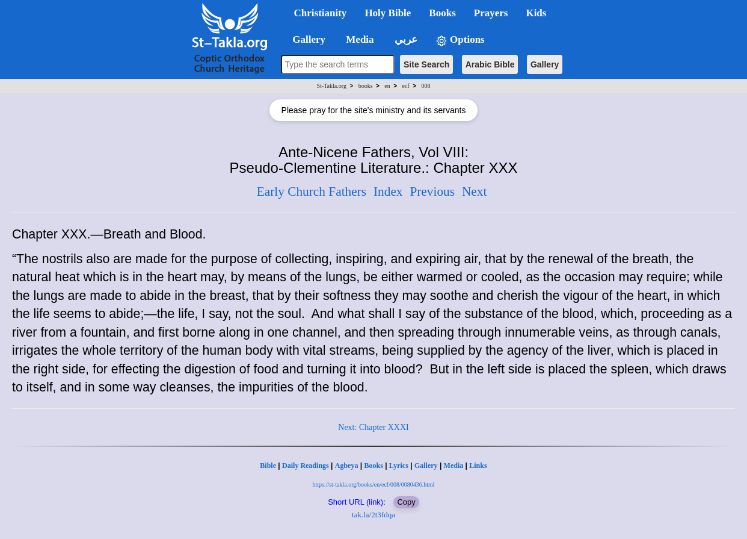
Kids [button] (536, 13)
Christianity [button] (320, 13)
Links (478, 465)
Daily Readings (305, 465)
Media (454, 465)
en (387, 86)
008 (425, 86)
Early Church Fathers (311, 191)
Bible (268, 465)
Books (373, 465)
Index (388, 191)
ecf (406, 86)
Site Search (426, 64)
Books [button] (442, 13)
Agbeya (346, 465)
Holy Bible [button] (387, 13)
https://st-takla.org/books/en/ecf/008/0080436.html (373, 484)
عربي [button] (404, 39)
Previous (432, 191)
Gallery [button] (305, 39)
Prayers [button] (491, 13)
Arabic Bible (490, 64)
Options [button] (460, 40)
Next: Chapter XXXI (373, 427)
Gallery (544, 64)
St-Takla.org (331, 86)
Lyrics (398, 465)
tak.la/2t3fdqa (373, 514)
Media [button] (358, 39)
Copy (406, 501)
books (365, 86)
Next (474, 191)
